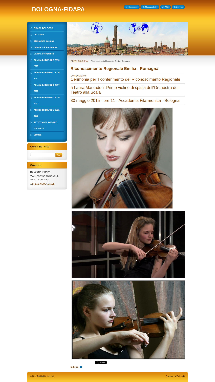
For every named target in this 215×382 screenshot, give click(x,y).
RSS (166, 7)
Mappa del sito (151, 7)
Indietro (74, 367)
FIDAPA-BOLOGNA (79, 61)
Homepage (132, 7)
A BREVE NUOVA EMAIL (42, 184)
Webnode (181, 376)
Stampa (179, 7)
